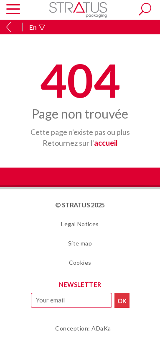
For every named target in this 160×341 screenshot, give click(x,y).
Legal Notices (80, 223)
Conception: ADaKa (83, 328)
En (37, 27)
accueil (106, 142)
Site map (80, 243)
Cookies (80, 262)
